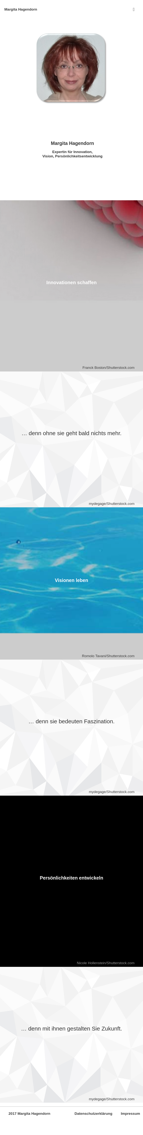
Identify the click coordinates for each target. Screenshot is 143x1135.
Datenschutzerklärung (94, 1114)
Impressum (130, 1114)
